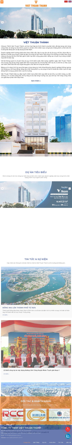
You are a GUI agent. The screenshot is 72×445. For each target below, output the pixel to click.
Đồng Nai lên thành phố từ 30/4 (19, 394)
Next (70, 22)
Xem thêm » (36, 81)
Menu (1, 1)
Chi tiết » (5, 401)
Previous (2, 22)
